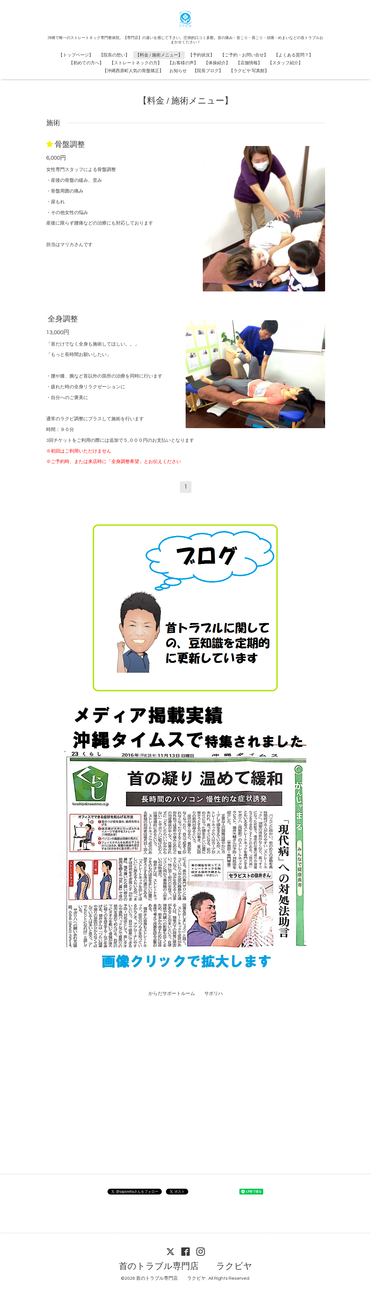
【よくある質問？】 (293, 55)
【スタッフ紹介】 (285, 63)
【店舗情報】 (249, 63)
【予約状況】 (201, 55)
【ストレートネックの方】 (136, 63)
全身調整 (63, 319)
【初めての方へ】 (86, 63)
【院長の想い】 (114, 55)
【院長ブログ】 (208, 71)
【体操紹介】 (217, 63)
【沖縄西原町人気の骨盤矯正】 (133, 71)
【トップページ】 (75, 55)
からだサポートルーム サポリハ (185, 993)
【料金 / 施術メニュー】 (158, 55)
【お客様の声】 (183, 63)
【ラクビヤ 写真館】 (249, 71)
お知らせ (178, 71)
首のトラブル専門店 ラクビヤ (185, 1266)
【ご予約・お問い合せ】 (244, 55)
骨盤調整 (70, 144)
